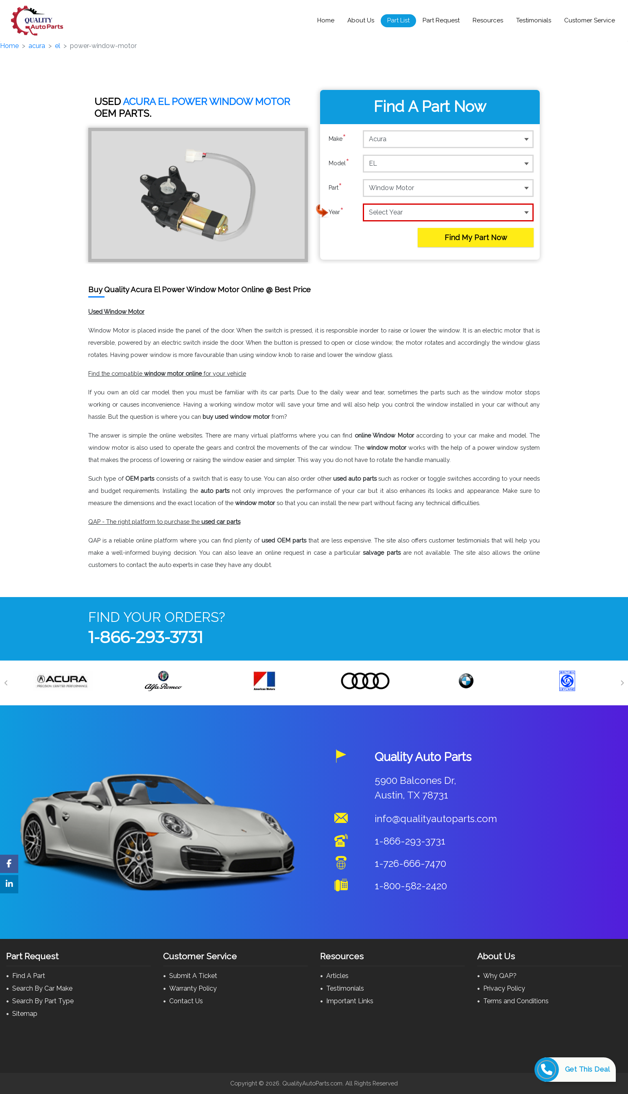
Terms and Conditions (516, 1001)
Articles (337, 976)
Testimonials (533, 20)
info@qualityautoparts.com (436, 819)
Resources (488, 20)
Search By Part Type (43, 1001)
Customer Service (589, 20)
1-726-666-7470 (410, 863)
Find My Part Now (476, 237)
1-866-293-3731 (145, 637)
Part (335, 187)
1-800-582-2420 (411, 886)
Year (336, 212)
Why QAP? (500, 976)
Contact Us (186, 1001)
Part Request (441, 20)
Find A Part (28, 976)
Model (339, 163)
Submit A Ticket (193, 976)
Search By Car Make (42, 988)
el (57, 46)
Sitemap (24, 1013)
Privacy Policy (504, 988)
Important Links (349, 1001)
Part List (398, 20)
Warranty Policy (193, 988)
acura (36, 46)
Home (325, 20)
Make (337, 138)
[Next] (622, 683)
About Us (360, 20)
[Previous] (6, 683)
